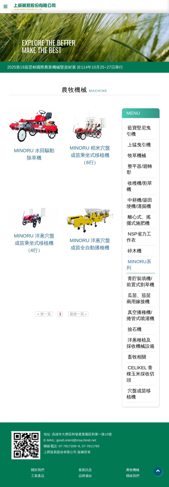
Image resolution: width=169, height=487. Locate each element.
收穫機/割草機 (139, 186)
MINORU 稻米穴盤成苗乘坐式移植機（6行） (90, 155)
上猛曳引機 (139, 144)
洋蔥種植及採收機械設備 (140, 343)
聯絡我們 (132, 476)
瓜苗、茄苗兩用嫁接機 (139, 298)
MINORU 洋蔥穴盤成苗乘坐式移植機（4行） (34, 243)
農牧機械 (132, 470)
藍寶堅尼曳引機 (139, 130)
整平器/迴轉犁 (139, 169)
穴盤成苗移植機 (139, 393)
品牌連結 (85, 476)
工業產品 (37, 476)
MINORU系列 (139, 264)
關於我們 (37, 470)
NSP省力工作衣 (139, 237)
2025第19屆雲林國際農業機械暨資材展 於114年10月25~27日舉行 (65, 67)
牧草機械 (137, 155)
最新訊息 (85, 470)
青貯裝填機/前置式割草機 (140, 281)
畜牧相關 (137, 356)
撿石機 (134, 329)
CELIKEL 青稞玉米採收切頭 (140, 373)
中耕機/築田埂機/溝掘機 (139, 203)
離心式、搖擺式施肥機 (139, 220)
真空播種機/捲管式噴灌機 (140, 315)
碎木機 (134, 250)
